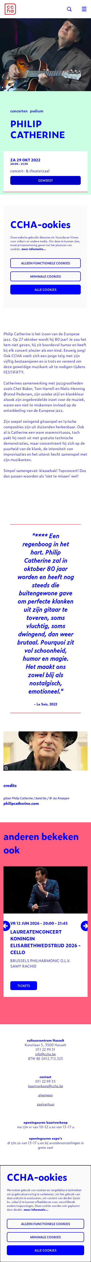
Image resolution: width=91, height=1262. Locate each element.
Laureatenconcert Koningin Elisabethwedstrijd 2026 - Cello (45, 941)
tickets (23, 985)
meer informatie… (33, 249)
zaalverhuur (45, 1104)
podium (36, 110)
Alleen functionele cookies (45, 263)
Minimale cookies (45, 276)
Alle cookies (45, 289)
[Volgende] (86, 926)
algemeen (45, 1094)
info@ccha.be (45, 1053)
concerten (19, 110)
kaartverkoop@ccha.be (45, 1085)
